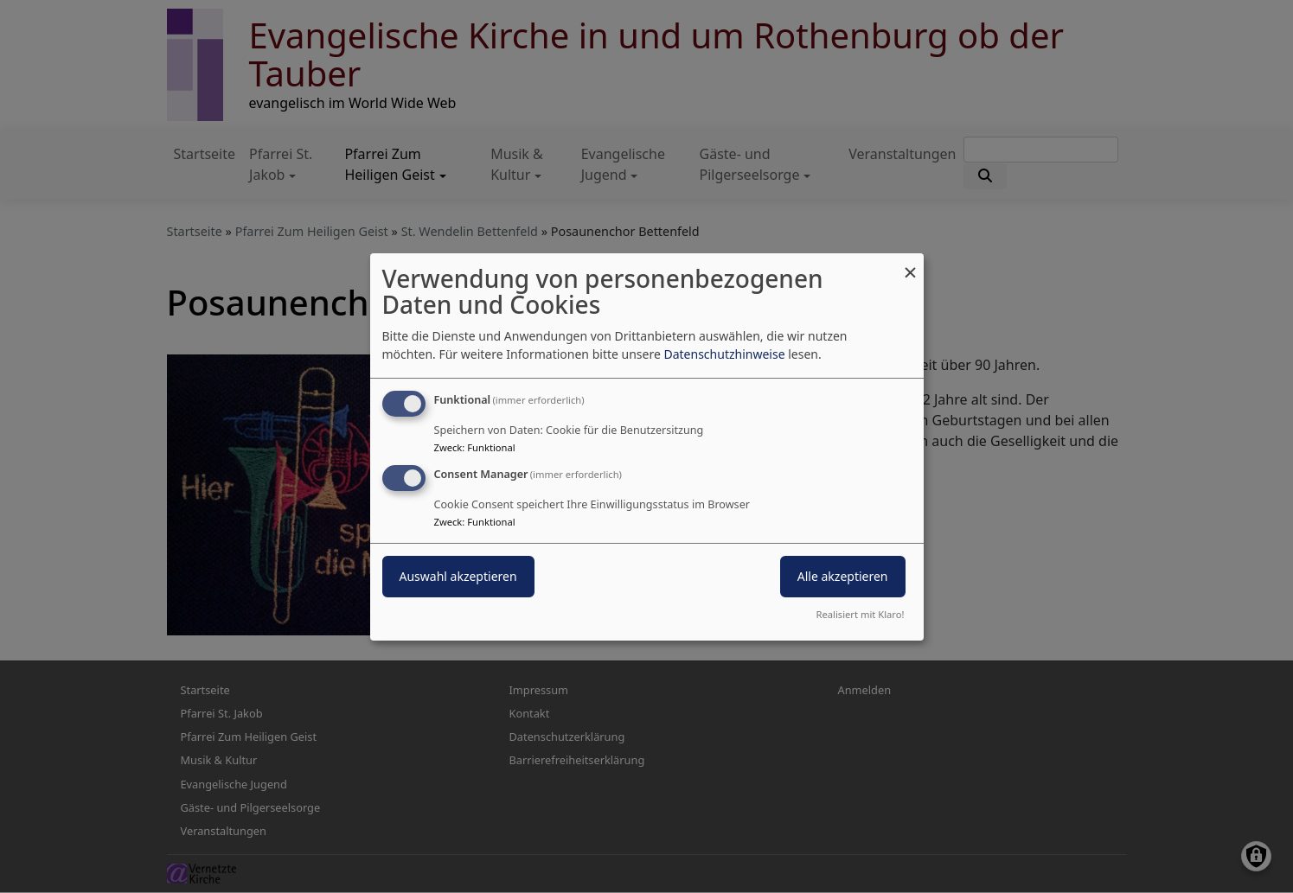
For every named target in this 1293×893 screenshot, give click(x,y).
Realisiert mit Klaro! (860, 614)
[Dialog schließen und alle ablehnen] (911, 263)
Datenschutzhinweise (723, 354)
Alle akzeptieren (842, 576)
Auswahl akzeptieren (458, 576)
